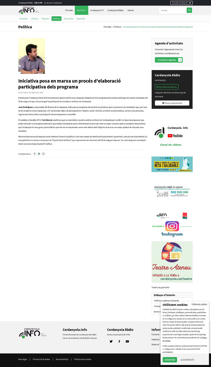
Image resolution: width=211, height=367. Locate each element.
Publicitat (156, 339)
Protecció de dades (41, 359)
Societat (23, 18)
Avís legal (22, 359)
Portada (69, 10)
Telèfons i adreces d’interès (166, 300)
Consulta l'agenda (170, 60)
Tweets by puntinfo (160, 287)
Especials (80, 18)
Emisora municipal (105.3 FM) (118, 334)
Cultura (34, 18)
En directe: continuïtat (53, 3)
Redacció (155, 344)
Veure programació (172, 103)
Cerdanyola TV (96, 10)
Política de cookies (82, 359)
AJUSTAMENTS (187, 359)
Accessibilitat (62, 359)
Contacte (155, 334)
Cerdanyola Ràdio (116, 10)
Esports (45, 18)
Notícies (82, 10)
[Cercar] (189, 10)
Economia (68, 18)
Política (56, 18)
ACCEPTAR (170, 359)
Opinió (131, 10)
